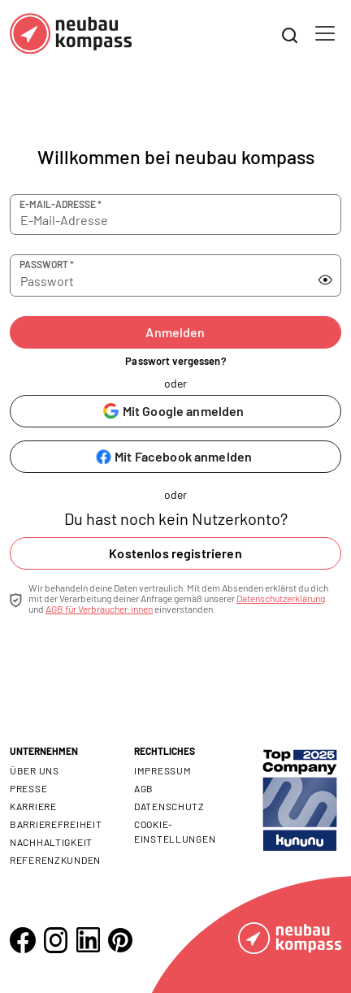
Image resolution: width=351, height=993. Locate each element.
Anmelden (175, 332)
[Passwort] (159, 275)
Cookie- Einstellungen (174, 831)
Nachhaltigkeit (51, 842)
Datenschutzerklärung (280, 598)
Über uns (34, 770)
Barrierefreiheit (56, 824)
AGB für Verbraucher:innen (99, 608)
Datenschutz (169, 806)
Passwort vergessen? (175, 360)
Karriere (33, 806)
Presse (28, 788)
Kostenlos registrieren (175, 553)
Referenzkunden (55, 859)
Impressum (162, 770)
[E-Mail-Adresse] (175, 214)
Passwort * (47, 264)
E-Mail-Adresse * (61, 204)
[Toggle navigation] (325, 33)
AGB (144, 788)
